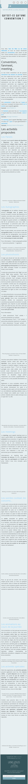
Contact (14, 764)
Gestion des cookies (14, 767)
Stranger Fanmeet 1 (12, 116)
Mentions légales (14, 765)
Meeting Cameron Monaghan (15, 125)
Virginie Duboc (18, 758)
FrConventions (19, 756)
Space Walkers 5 (11, 108)
